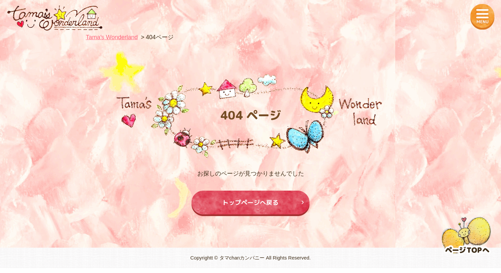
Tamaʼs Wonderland (112, 37)
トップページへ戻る (250, 205)
